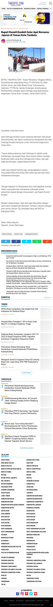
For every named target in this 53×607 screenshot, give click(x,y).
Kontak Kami (20, 600)
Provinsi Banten (7, 560)
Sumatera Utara (33, 578)
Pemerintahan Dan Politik (11, 547)
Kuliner (4, 535)
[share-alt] (5, 241)
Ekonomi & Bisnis (29, 8)
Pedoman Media (30, 600)
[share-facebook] (16, 241)
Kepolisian (5, 511)
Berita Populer (32, 466)
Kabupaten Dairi (7, 502)
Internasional (32, 490)
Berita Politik (6, 466)
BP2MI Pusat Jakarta (9, 478)
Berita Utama (7, 28)
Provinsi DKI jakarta (34, 563)
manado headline (33, 535)
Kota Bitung (5, 520)
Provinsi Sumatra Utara (36, 572)
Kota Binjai (5, 517)
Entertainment (7, 484)
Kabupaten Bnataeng (34, 499)
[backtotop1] (51, 605)
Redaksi (11, 600)
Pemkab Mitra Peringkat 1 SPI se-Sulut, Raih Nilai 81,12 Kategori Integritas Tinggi (19, 323)
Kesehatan (31, 511)
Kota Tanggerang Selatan (36, 532)
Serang (4, 578)
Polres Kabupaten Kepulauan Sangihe (38, 553)
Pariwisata (5, 544)
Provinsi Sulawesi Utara (36, 569)
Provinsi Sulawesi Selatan (11, 569)
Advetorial (5, 460)
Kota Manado (6, 526)
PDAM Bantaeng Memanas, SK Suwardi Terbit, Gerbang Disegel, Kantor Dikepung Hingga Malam (21, 400)
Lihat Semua (27, 373)
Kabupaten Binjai (7, 499)
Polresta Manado (7, 557)
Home (3, 8)
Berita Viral (15, 28)
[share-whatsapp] (37, 241)
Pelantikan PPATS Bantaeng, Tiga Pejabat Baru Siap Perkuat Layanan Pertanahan (22, 412)
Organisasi (31, 541)
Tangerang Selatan (34, 581)
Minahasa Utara (7, 538)
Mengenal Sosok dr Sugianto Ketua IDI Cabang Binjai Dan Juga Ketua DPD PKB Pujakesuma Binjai (20, 362)
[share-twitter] (26, 241)
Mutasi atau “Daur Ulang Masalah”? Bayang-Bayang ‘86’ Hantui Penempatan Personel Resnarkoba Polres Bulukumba (21, 426)
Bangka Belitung (33, 460)
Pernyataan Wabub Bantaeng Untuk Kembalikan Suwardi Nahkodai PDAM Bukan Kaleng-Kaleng (19, 349)
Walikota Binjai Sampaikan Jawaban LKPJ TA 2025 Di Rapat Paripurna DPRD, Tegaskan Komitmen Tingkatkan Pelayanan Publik (19, 336)
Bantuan (30, 463)
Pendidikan (31, 547)
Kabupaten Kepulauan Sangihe (12, 505)
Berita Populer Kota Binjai (11, 469)
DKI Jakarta (5, 481)
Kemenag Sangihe (33, 508)
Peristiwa (5, 550)
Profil (29, 557)
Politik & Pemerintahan (15, 8)
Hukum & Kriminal (43, 8)
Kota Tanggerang (7, 532)
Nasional (30, 538)
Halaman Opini (6, 487)
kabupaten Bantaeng (34, 496)
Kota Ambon (5, 514)
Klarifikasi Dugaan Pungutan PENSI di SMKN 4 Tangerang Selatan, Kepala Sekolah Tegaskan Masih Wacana (20, 438)
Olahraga (5, 541)
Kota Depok (5, 523)
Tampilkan (47, 297)
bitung (3, 475)
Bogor (29, 475)
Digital (29, 478)
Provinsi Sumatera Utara (36, 560)
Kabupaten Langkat (34, 505)
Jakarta (30, 493)
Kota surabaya (6, 529)
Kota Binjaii (31, 517)
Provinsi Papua (32, 566)
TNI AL (3, 584)
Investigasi (5, 493)
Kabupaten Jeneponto (35, 502)
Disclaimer (40, 600)
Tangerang (5, 581)
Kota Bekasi (31, 514)
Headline (30, 487)
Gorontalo (31, 484)
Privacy (46, 600)
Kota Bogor (31, 520)
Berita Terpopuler (34, 469)
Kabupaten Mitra (23, 28)
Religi (29, 575)
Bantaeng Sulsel (7, 463)
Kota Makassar (32, 523)
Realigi (3, 575)
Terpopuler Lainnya (26, 448)
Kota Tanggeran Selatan (36, 529)
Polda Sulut (31, 550)
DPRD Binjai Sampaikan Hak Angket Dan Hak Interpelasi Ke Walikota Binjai (19, 310)
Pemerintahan (32, 544)
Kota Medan (31, 526)
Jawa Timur (5, 496)
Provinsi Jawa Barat (9, 566)
